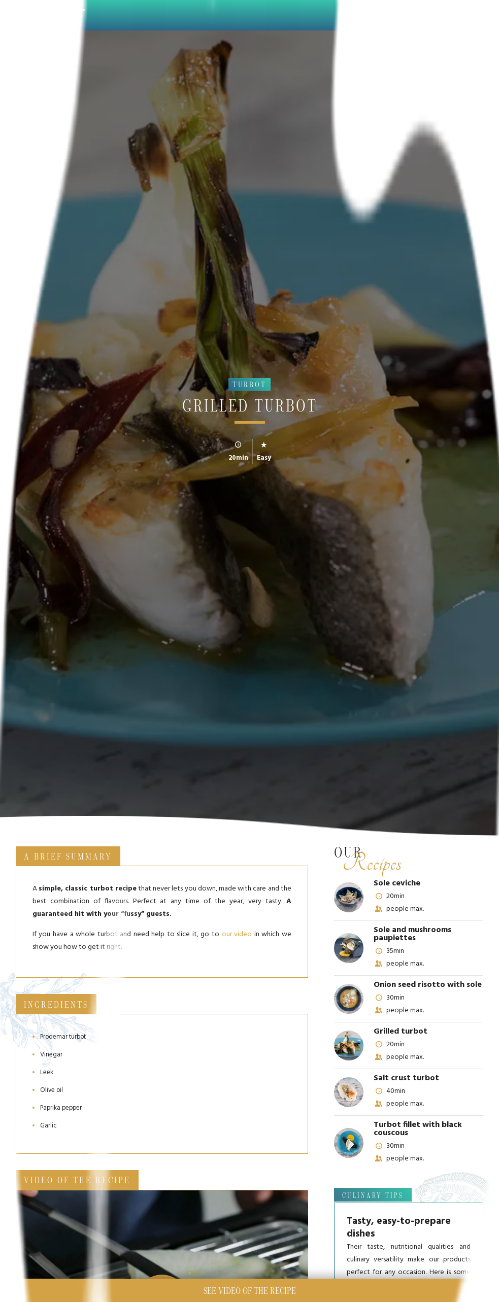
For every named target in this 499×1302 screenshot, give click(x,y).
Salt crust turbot (406, 1078)
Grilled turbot (400, 1031)
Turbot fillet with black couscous (418, 1129)
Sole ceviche (397, 883)
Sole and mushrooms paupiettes (412, 934)
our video (236, 934)
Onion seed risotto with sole (428, 984)
